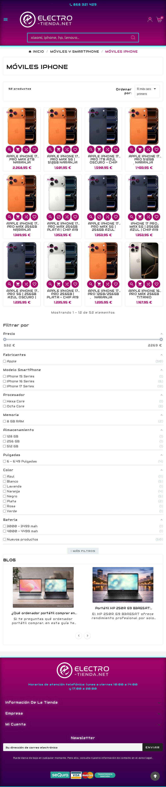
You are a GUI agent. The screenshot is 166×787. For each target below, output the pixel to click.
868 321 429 (85, 4)
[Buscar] (78, 37)
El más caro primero (147, 90)
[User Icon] (150, 19)
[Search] (133, 37)
